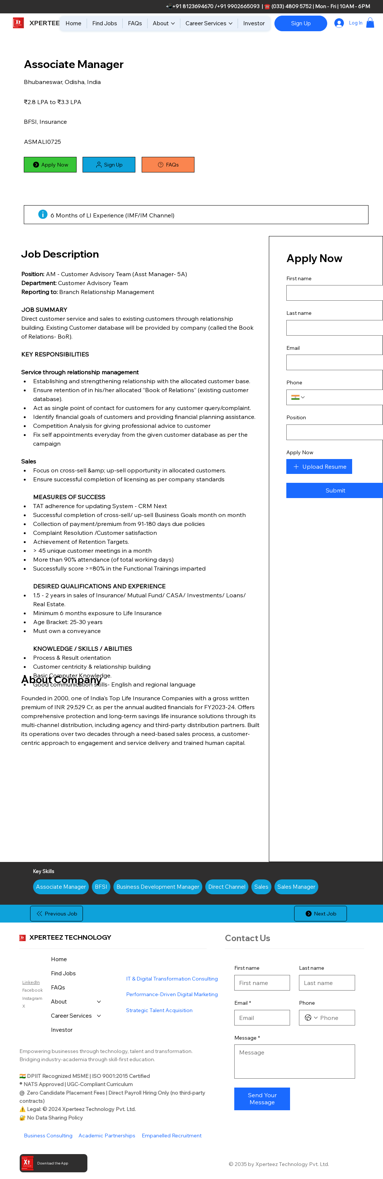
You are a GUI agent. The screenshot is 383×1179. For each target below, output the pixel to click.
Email (242, 1003)
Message (247, 1038)
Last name (311, 968)
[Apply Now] (50, 164)
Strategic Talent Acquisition (159, 1010)
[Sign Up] (300, 23)
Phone (307, 1002)
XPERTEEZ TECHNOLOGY (70, 937)
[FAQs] (168, 164)
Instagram (32, 998)
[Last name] (324, 982)
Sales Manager (296, 886)
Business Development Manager (157, 886)
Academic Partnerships (106, 1135)
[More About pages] (173, 23)
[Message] (295, 1061)
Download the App (52, 1163)
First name (247, 968)
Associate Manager (61, 886)
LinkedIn (31, 982)
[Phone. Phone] (334, 1017)
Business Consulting (48, 1135)
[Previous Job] (56, 913)
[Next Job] (320, 913)
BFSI (100, 886)
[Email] (260, 1017)
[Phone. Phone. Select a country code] (311, 1017)
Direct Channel (226, 886)
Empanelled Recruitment (172, 1135)
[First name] (260, 982)
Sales (261, 886)
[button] (370, 22)
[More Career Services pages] (230, 23)
